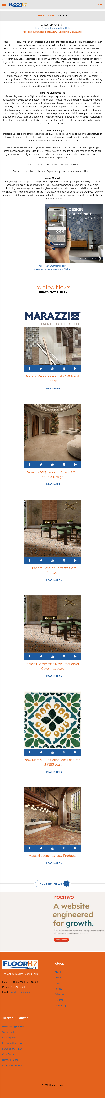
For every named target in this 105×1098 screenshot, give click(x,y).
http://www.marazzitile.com (52, 266)
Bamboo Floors (10, 1060)
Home (41, 16)
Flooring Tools (9, 1037)
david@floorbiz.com (20, 992)
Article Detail (64, 28)
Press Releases (49, 28)
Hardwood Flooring (12, 1043)
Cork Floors (8, 1054)
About (58, 972)
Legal (57, 983)
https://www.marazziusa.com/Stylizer (52, 269)
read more (53, 388)
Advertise (59, 994)
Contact (59, 977)
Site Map (59, 1000)
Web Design (61, 1005)
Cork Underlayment (12, 1065)
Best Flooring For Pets (13, 1026)
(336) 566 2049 (18, 987)
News (51, 16)
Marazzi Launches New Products (52, 856)
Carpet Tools (8, 1032)
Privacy (58, 989)
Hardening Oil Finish (12, 1048)
